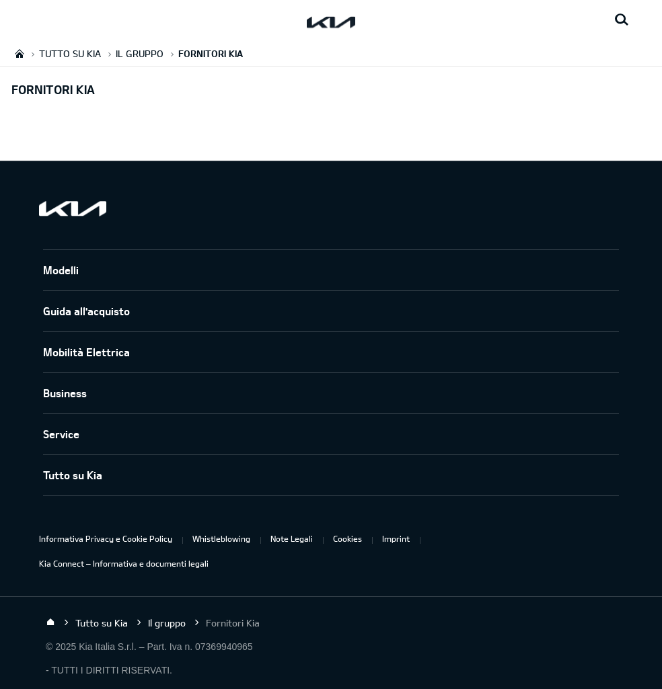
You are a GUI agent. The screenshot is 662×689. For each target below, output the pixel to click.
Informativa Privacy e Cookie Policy (105, 538)
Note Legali (291, 538)
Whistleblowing (221, 538)
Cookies (347, 538)
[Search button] (621, 20)
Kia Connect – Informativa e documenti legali (124, 563)
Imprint (396, 538)
